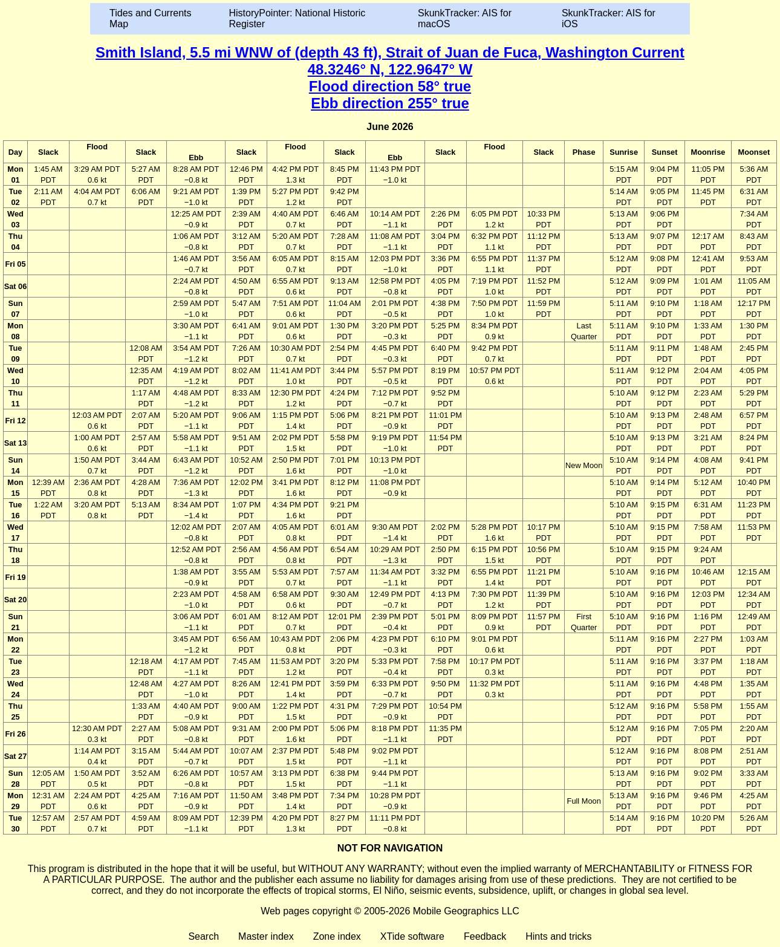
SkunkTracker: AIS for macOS (465, 18)
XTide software (412, 936)
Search (203, 936)
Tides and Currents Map (150, 18)
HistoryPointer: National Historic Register (297, 18)
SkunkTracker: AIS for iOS (608, 18)
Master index (266, 936)
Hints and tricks (558, 936)
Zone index (337, 936)
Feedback (485, 936)
